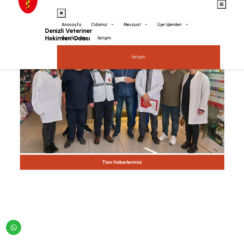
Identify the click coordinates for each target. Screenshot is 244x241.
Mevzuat (132, 24)
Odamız (99, 24)
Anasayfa (71, 24)
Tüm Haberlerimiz (122, 162)
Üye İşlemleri (170, 24)
